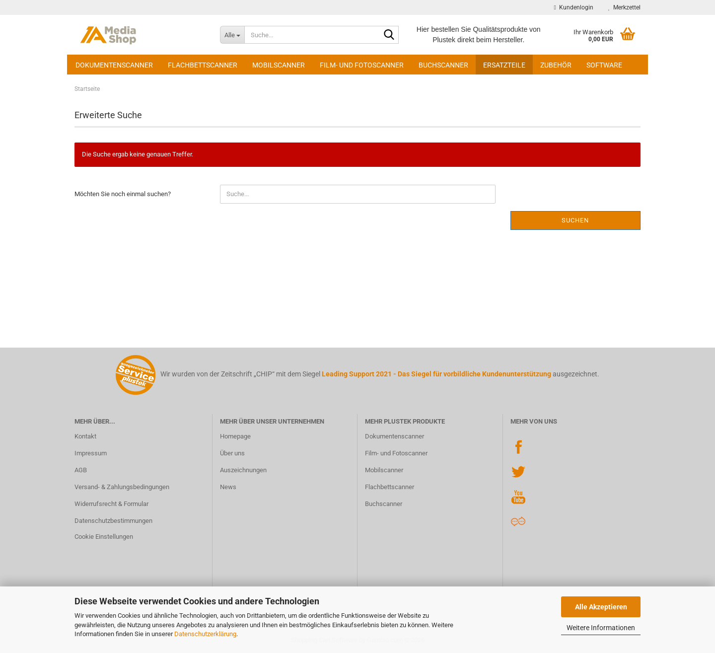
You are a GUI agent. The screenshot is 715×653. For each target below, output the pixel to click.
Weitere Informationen (601, 628)
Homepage (235, 436)
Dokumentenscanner (114, 65)
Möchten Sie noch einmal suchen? (122, 194)
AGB (80, 470)
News (228, 487)
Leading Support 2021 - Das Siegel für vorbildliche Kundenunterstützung (436, 374)
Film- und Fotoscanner (362, 65)
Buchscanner (443, 65)
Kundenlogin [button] (573, 7)
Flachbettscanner (202, 65)
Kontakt (85, 436)
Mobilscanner (278, 65)
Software (604, 65)
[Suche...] (232, 35)
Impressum (90, 453)
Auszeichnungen (243, 470)
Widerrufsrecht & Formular (111, 504)
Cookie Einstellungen (103, 536)
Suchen (575, 220)
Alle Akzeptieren (601, 607)
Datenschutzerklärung (205, 634)
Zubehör (556, 65)
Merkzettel (624, 7)
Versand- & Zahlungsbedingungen (121, 487)
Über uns (232, 453)
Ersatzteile (504, 65)
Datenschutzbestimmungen (113, 520)
